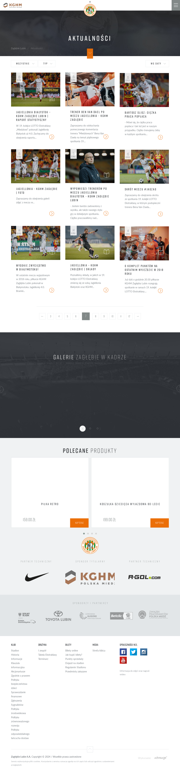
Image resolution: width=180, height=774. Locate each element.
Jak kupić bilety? (73, 654)
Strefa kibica (99, 650)
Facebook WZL (123, 651)
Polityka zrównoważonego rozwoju (20, 721)
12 (129, 316)
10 (112, 316)
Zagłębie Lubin (18, 48)
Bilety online (71, 650)
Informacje (16, 658)
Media (95, 645)
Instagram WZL (143, 651)
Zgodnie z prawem (20, 675)
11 (121, 316)
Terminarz (43, 658)
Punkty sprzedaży (74, 658)
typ (45, 63)
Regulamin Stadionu (75, 667)
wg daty (156, 63)
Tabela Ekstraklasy (47, 654)
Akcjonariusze (18, 671)
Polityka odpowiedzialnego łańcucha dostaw (20, 734)
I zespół (42, 650)
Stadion (15, 650)
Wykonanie (144, 758)
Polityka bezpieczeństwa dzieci (19, 684)
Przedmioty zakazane (76, 671)
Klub (13, 645)
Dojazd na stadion (74, 663)
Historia (15, 654)
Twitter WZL (133, 651)
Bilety (68, 645)
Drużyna (42, 645)
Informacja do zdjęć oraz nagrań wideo (134, 672)
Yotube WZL (123, 660)
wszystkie (23, 63)
